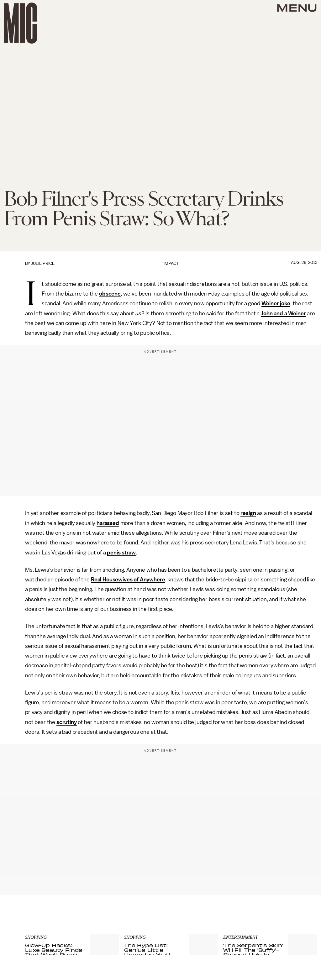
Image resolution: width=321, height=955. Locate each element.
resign (248, 513)
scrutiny (66, 722)
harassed (108, 523)
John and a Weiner (283, 313)
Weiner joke (275, 303)
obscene (110, 293)
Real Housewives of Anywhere (128, 579)
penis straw (121, 552)
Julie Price (43, 263)
